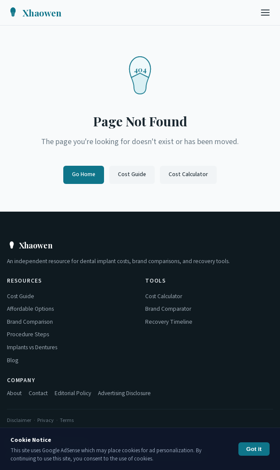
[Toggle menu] (265, 12)
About (14, 393)
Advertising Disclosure (124, 393)
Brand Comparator (168, 309)
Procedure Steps (28, 334)
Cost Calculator (188, 174)
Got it (254, 449)
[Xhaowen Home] (34, 12)
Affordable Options (30, 309)
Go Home (83, 174)
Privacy (45, 420)
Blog (12, 360)
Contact (38, 393)
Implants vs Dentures (32, 347)
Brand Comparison (30, 322)
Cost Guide (132, 174)
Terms (67, 420)
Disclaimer (19, 420)
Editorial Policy (73, 393)
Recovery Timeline (168, 322)
